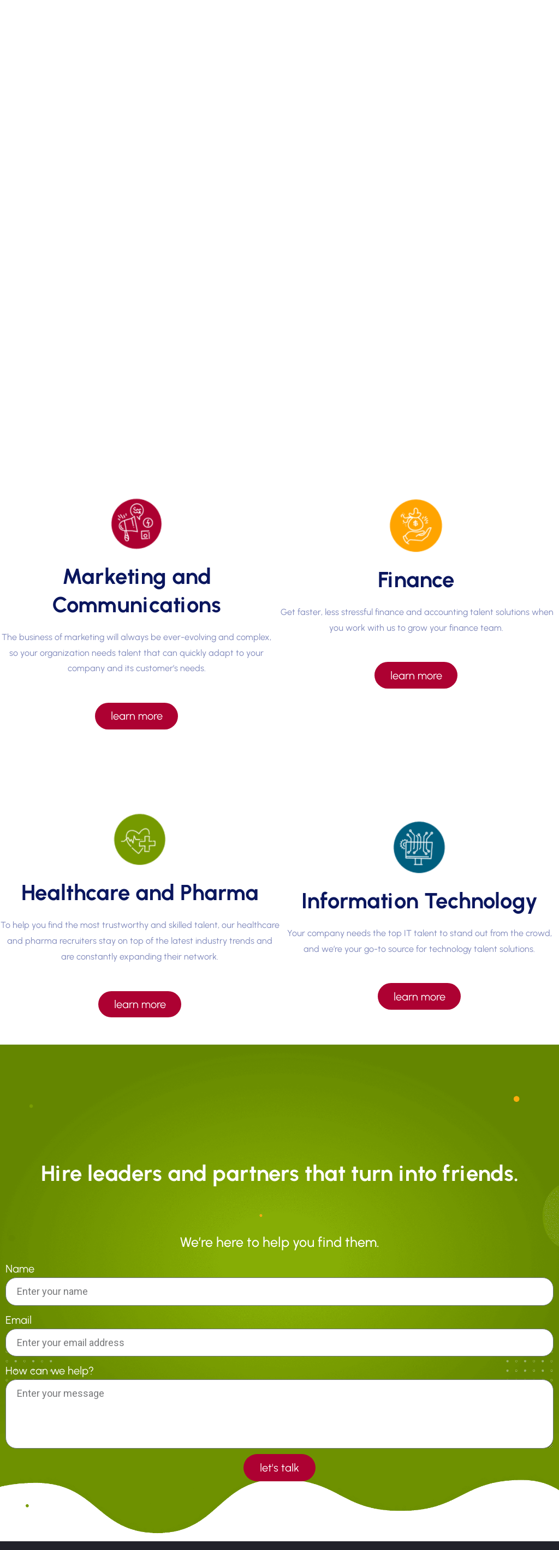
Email (18, 1321)
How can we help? (49, 1371)
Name (19, 1270)
